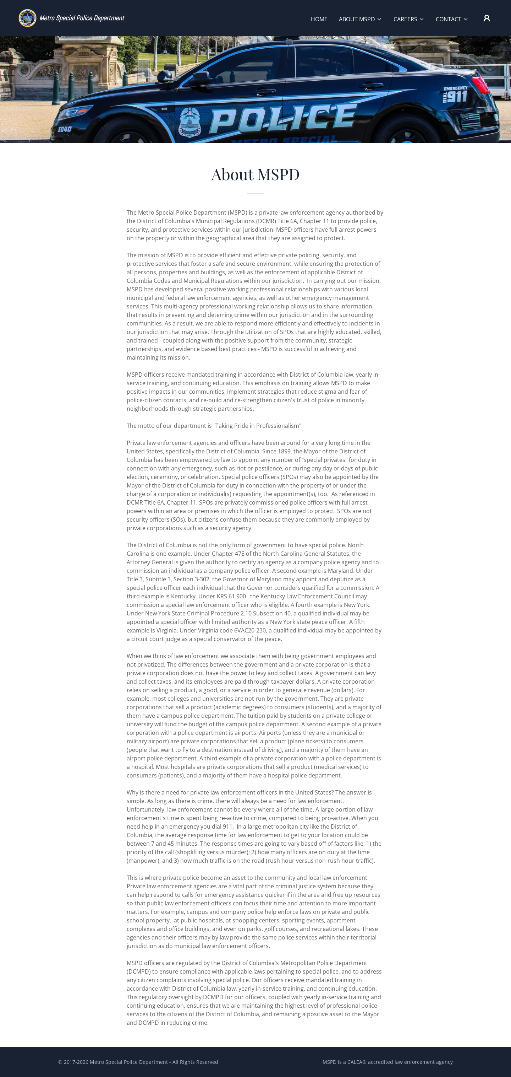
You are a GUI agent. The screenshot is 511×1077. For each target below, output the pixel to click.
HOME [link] (319, 19)
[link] (72, 17)
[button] (360, 19)
